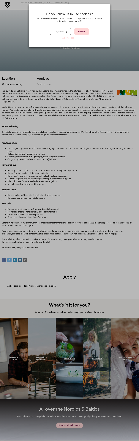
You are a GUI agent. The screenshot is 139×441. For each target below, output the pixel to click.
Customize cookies (69, 38)
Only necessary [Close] (60, 32)
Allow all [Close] (81, 32)
